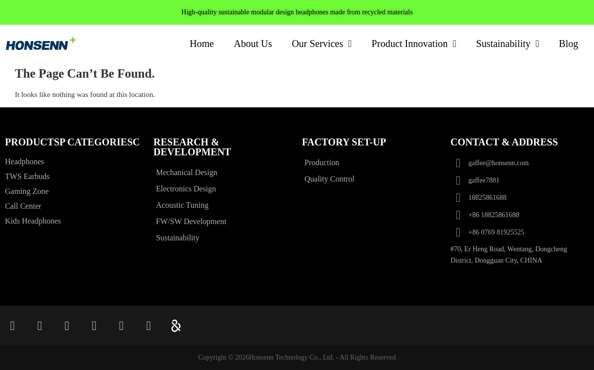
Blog (568, 43)
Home (202, 43)
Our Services (321, 43)
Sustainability (507, 43)
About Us (253, 43)
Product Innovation (414, 43)
